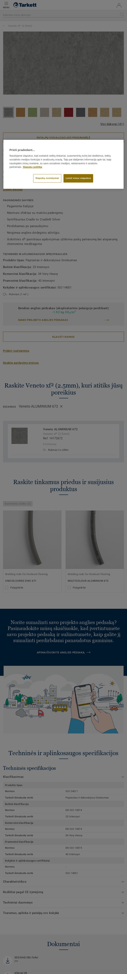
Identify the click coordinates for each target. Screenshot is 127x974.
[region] (63, 164)
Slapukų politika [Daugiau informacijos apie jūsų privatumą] (32, 167)
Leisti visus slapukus (78, 178)
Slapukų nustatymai (47, 178)
